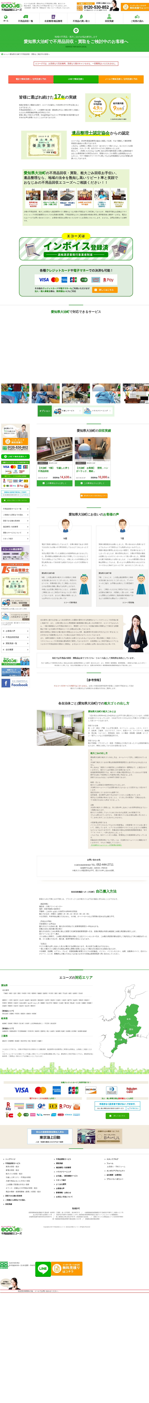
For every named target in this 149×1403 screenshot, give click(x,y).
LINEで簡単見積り (76, 80)
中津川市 (31, 1061)
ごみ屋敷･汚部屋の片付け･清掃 (17, 1214)
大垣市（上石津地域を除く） (34, 1053)
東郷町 (43, 1032)
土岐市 (52, 1061)
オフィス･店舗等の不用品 (78, 422)
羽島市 (16, 1053)
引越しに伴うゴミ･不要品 (109, 400)
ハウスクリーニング (106, 439)
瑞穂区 (40, 1023)
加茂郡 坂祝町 (82, 1061)
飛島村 (55, 1032)
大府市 (47, 1029)
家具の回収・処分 (19, 400)
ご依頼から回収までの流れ (15, 543)
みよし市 (36, 1032)
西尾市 (23, 1043)
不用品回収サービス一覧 (15, 537)
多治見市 (53, 1053)
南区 (60, 1023)
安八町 (21, 1053)
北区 (14, 1023)
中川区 (51, 1023)
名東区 (75, 1023)
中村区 (24, 1023)
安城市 (4, 1035)
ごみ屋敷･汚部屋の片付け (17, 422)
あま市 (30, 1032)
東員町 (17, 1070)
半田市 (17, 1043)
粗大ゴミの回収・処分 (79, 400)
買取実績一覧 (14, 672)
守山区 (65, 1023)
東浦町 (89, 1032)
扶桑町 (84, 1032)
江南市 (58, 1029)
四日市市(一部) (25, 1070)
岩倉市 (27, 1029)
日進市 (16, 1032)
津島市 (81, 1029)
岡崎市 (10, 1035)
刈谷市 (16, 1035)
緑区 (70, 1023)
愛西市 (4, 1029)
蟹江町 (67, 1032)
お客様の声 (14, 659)
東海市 (86, 1029)
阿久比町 (5, 1043)
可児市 (47, 1053)
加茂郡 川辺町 (60, 1061)
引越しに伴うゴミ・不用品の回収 (18, 1207)
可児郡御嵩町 (22, 1061)
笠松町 (10, 1053)
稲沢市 (16, 1029)
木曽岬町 (11, 1070)
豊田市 (33, 1035)
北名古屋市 (22, 1032)
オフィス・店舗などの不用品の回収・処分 (21, 1218)
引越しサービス (69, 439)
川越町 (39, 1070)
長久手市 (49, 1032)
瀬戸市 (69, 1029)
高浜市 (21, 1035)
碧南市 (28, 1043)
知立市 (27, 1035)
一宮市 (10, 1029)
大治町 (61, 1032)
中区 (29, 1023)
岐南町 (4, 1053)
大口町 (78, 1032)
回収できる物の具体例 (15, 549)
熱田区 (45, 1023)
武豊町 (11, 1043)
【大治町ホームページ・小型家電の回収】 (106, 874)
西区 (19, 1023)
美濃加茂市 (13, 1061)
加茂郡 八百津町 (71, 1061)
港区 (55, 1023)
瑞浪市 (37, 1061)
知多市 (75, 1029)
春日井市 (33, 1029)
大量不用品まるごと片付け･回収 (18, 1210)
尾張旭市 (40, 1029)
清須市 (52, 1029)
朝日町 (34, 1070)
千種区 (6, 1023)
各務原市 (5, 1061)
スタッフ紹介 (15, 567)
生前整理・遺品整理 (109, 422)
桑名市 (4, 1070)
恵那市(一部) (45, 1061)
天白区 (80, 1023)
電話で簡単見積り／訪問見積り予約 (31, 80)
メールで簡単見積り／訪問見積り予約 (121, 80)
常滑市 (4, 1032)
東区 (10, 1023)
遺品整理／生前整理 (15, 555)
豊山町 (72, 1032)
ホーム (5, 54)
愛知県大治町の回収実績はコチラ (94, 524)
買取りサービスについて (15, 561)
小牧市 (64, 1029)
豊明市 (10, 1032)
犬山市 (21, 1029)
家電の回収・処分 (49, 400)
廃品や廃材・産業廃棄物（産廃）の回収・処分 (47, 423)
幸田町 (34, 1043)
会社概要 (14, 678)
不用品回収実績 (14, 665)
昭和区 (34, 1023)
